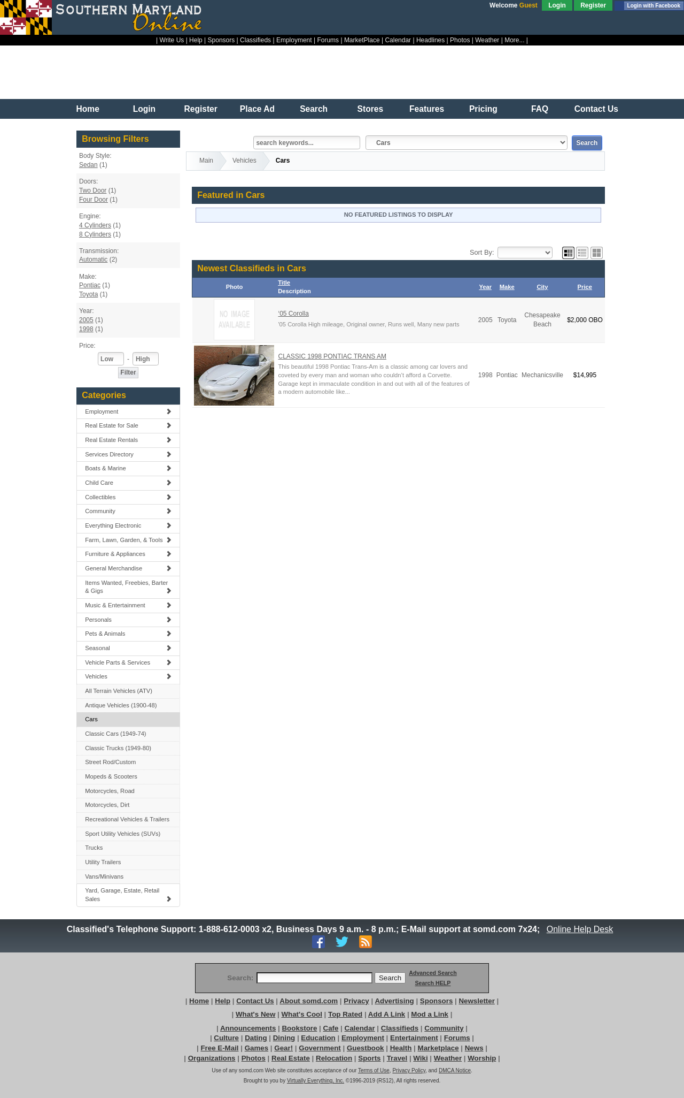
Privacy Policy (408, 1070)
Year (485, 287)
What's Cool (301, 1014)
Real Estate (290, 1058)
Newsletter (476, 1001)
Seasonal (128, 648)
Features (426, 108)
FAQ (539, 108)
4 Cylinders (95, 225)
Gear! (283, 1048)
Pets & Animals (128, 633)
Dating (256, 1038)
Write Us (172, 40)
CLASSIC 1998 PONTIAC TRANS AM (332, 356)
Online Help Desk (580, 929)
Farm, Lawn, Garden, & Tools (128, 540)
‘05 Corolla (293, 313)
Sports (369, 1058)
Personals (128, 619)
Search (314, 108)
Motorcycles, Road (110, 791)
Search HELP (432, 983)
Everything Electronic (128, 525)
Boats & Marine (128, 468)
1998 (86, 329)
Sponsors (221, 40)
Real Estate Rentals (128, 440)
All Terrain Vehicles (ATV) (118, 691)
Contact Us (596, 108)
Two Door (92, 190)
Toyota (88, 294)
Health (401, 1048)
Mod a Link (429, 1014)
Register (593, 5)
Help (196, 40)
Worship (482, 1058)
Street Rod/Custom (110, 762)
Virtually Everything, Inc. (315, 1081)
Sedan (88, 165)
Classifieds (255, 40)
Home (87, 108)
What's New (255, 1014)
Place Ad (257, 108)
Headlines (430, 40)
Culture (226, 1038)
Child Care (128, 482)
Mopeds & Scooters (111, 776)
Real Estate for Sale (128, 425)
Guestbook (365, 1048)
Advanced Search (432, 973)
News (474, 1048)
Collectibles (128, 497)
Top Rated (345, 1014)
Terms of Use (374, 1070)
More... (514, 40)
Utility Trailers (103, 862)
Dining (284, 1038)
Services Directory (128, 454)
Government (320, 1048)
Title (284, 282)
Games (256, 1048)
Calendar (398, 40)
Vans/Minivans (104, 876)
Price (585, 287)
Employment (294, 40)
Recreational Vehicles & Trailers (127, 819)
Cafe (331, 1028)
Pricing (483, 108)
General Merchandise (128, 568)
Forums (328, 40)
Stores (370, 108)
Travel (397, 1058)
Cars (91, 719)
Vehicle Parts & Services (128, 662)
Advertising (394, 1001)
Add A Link (386, 1014)
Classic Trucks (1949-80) (118, 748)
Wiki (420, 1058)
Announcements (248, 1028)
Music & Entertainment (128, 605)
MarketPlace (362, 40)
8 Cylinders (95, 234)
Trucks (94, 847)
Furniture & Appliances (128, 554)
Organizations (212, 1058)
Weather (487, 40)
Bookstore (299, 1028)
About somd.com (308, 1001)
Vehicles (128, 676)
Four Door (93, 199)
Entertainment (414, 1038)
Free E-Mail (219, 1048)
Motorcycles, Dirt (107, 805)
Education (318, 1038)
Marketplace (438, 1048)
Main (206, 160)
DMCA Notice (455, 1070)
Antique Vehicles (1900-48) (121, 705)
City (542, 287)
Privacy (356, 1001)
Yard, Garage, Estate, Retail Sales (128, 894)
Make (507, 287)
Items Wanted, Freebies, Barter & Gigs (128, 587)
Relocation (334, 1058)
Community (128, 511)
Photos (460, 40)
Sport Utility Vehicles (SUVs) (122, 833)
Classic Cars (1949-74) (115, 733)
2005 (86, 320)
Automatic (93, 259)
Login (557, 5)
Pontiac (89, 285)
